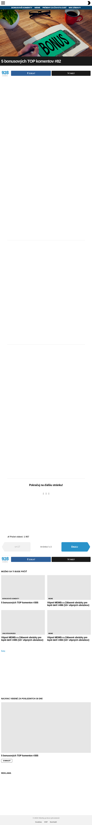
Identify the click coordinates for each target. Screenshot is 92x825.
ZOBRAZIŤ (6, 761)
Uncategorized (9, 633)
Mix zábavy (75, 7)
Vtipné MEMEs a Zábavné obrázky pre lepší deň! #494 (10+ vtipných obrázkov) (68, 638)
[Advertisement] (46, 220)
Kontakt (53, 822)
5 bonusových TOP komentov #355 (19, 602)
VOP (46, 822)
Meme (37, 7)
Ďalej (3, 651)
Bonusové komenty (21, 7)
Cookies (38, 822)
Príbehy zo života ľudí (54, 7)
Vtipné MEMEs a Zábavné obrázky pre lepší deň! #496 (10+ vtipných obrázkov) (68, 604)
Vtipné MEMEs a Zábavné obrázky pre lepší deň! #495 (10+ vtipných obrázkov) (22, 638)
